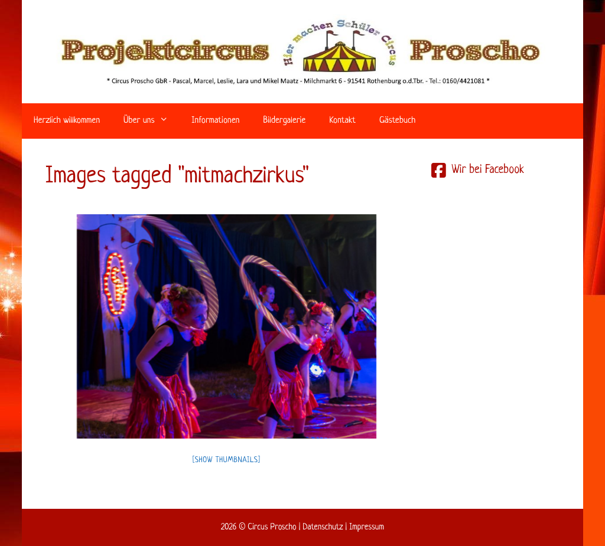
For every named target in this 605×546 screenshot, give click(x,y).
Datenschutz (322, 527)
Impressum (366, 527)
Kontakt (342, 121)
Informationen (215, 121)
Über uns (151, 121)
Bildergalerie (284, 121)
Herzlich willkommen (67, 121)
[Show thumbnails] (227, 460)
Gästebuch (397, 121)
